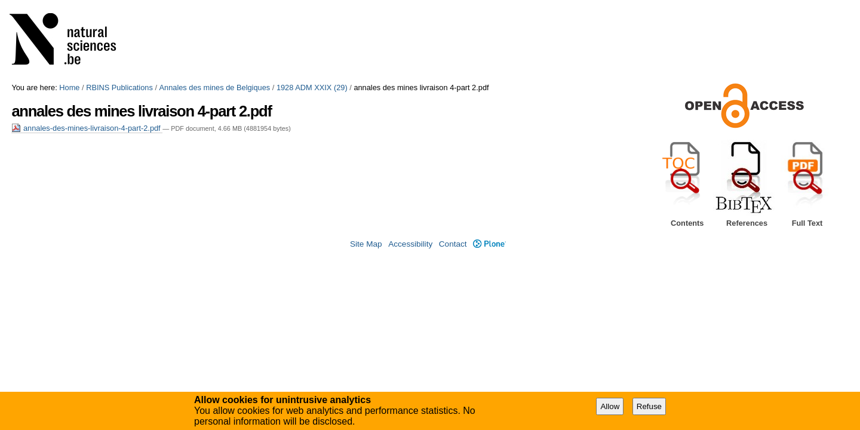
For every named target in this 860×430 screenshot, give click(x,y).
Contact (453, 243)
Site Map (366, 243)
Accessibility (410, 243)
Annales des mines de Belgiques (215, 87)
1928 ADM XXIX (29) (312, 87)
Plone (489, 243)
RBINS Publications (119, 87)
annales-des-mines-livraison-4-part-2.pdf (86, 128)
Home (69, 87)
